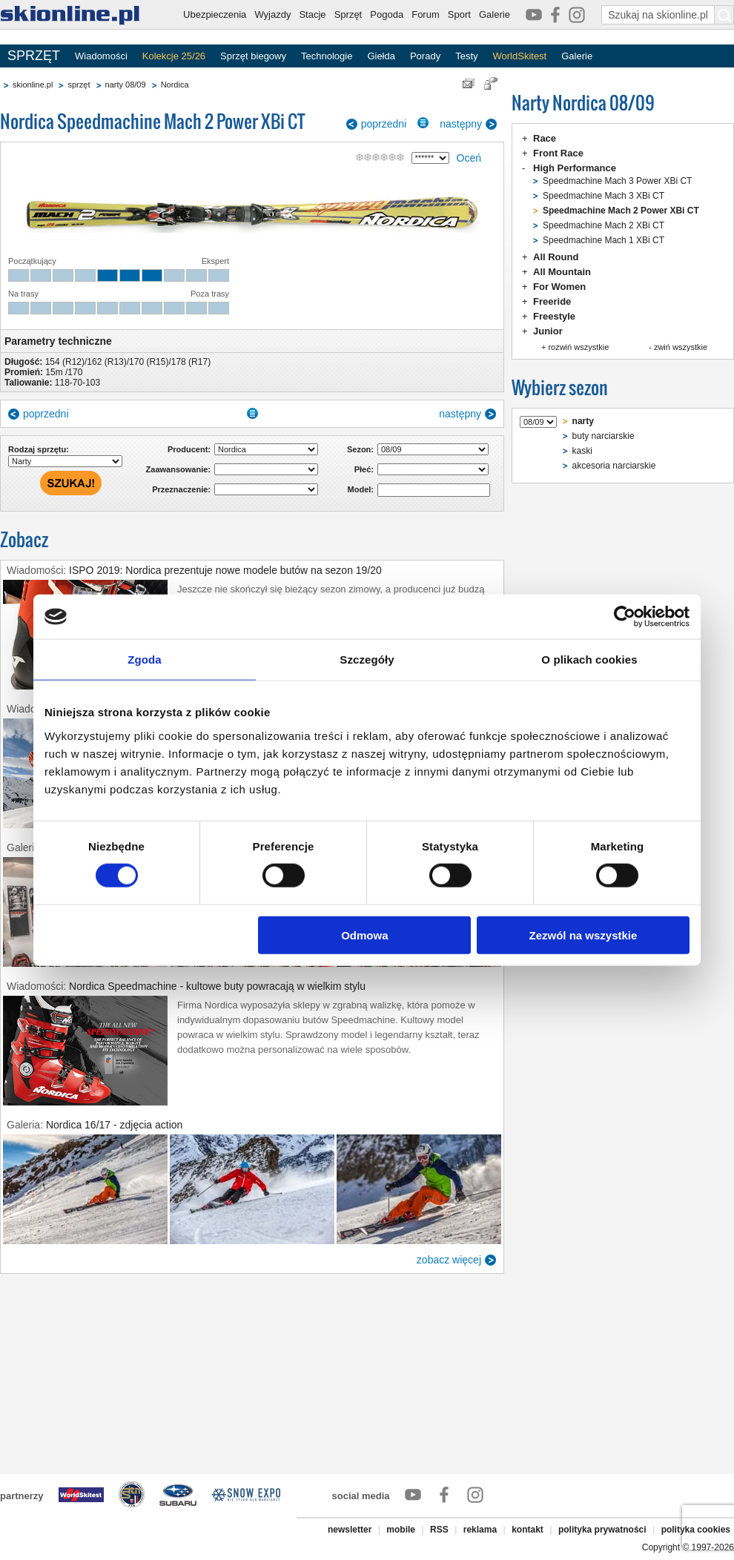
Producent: (189, 449)
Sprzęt (348, 14)
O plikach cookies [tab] (589, 659)
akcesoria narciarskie (614, 465)
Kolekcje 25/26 (173, 56)
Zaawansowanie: (178, 469)
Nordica (175, 84)
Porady (425, 56)
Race (544, 138)
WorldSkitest (520, 56)
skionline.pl (33, 84)
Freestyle (554, 316)
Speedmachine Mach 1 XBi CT (603, 240)
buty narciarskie (603, 436)
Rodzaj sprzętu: (38, 449)
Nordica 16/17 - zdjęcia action (114, 1125)
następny (461, 124)
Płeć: (364, 469)
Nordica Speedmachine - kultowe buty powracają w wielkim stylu (217, 986)
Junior (548, 331)
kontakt (527, 1529)
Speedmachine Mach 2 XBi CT (603, 225)
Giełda (381, 56)
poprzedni (384, 124)
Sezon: (360, 449)
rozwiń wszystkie (578, 347)
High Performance (574, 167)
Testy (466, 56)
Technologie (326, 56)
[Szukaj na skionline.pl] (724, 14)
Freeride (552, 301)
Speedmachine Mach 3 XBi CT (603, 196)
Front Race (558, 153)
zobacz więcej (449, 1260)
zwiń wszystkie (680, 347)
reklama (480, 1529)
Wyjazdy (272, 14)
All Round (555, 256)
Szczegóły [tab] (367, 659)
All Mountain (562, 271)
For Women (559, 286)
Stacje (312, 14)
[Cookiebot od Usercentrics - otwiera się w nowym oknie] (625, 617)
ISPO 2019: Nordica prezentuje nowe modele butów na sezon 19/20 (225, 570)
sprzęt (78, 84)
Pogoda (386, 14)
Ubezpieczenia (214, 14)
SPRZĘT (33, 55)
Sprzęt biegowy (253, 56)
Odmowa (364, 934)
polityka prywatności (602, 1529)
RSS (439, 1529)
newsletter (349, 1529)
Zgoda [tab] (145, 659)
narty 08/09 (125, 84)
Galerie (494, 14)
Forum (425, 14)
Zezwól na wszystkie (583, 934)
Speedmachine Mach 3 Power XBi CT (617, 181)
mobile (400, 1529)
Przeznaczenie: (181, 489)
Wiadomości (101, 56)
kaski (582, 451)
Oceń (469, 158)
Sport (459, 14)
